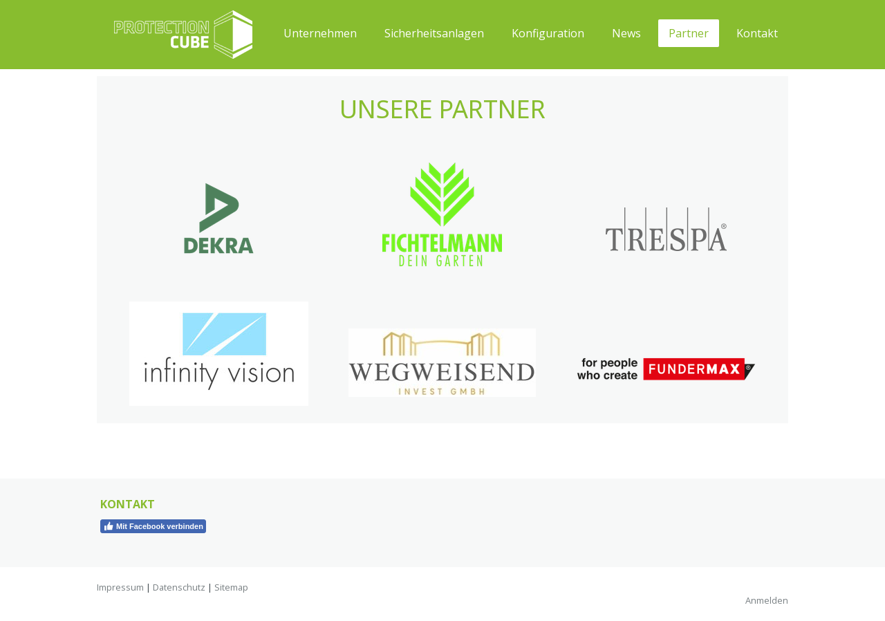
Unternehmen (320, 33)
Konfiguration (548, 33)
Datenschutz (179, 587)
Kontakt (757, 33)
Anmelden (766, 600)
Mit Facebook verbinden (153, 526)
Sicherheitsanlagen (434, 33)
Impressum (120, 587)
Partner (689, 33)
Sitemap (231, 587)
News (626, 33)
